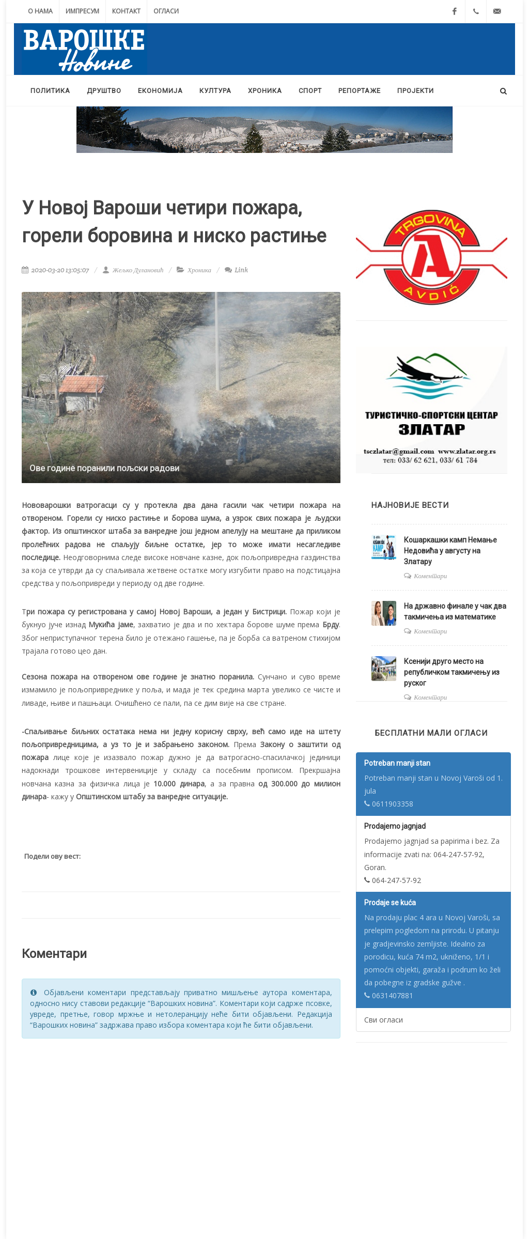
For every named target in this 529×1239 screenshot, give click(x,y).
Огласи (166, 11)
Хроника (199, 270)
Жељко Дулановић (132, 270)
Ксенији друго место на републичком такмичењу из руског (452, 672)
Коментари (430, 575)
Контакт (126, 11)
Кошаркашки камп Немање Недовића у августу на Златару (450, 551)
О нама (40, 11)
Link (236, 270)
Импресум (82, 11)
